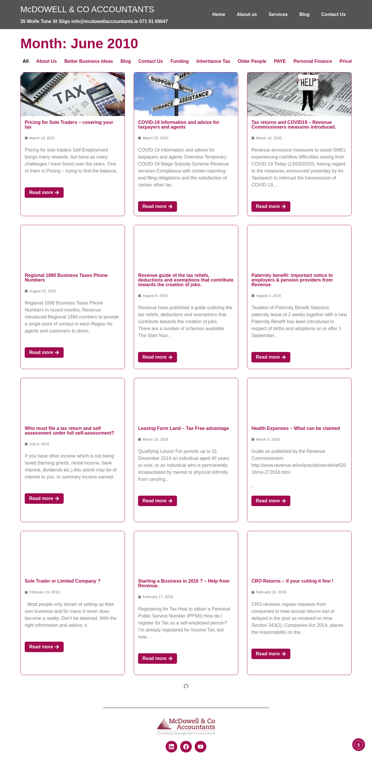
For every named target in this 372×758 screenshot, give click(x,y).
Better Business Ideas (89, 61)
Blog (304, 14)
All (25, 61)
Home (218, 14)
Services (278, 14)
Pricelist (348, 61)
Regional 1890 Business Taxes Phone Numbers (66, 277)
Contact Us (333, 14)
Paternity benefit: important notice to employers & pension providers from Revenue (292, 280)
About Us (46, 61)
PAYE (280, 61)
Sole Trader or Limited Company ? (63, 581)
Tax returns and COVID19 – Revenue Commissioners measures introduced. (293, 124)
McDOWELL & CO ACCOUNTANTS (87, 9)
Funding (180, 61)
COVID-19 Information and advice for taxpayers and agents (178, 124)
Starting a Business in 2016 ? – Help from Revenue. (184, 583)
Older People (252, 61)
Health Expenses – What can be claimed (295, 428)
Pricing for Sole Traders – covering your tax (69, 124)
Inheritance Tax (213, 61)
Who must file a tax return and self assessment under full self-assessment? (69, 430)
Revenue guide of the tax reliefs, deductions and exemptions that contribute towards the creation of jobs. (185, 280)
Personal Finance (313, 61)
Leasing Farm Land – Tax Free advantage (183, 428)
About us (247, 14)
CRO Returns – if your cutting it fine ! (292, 581)
